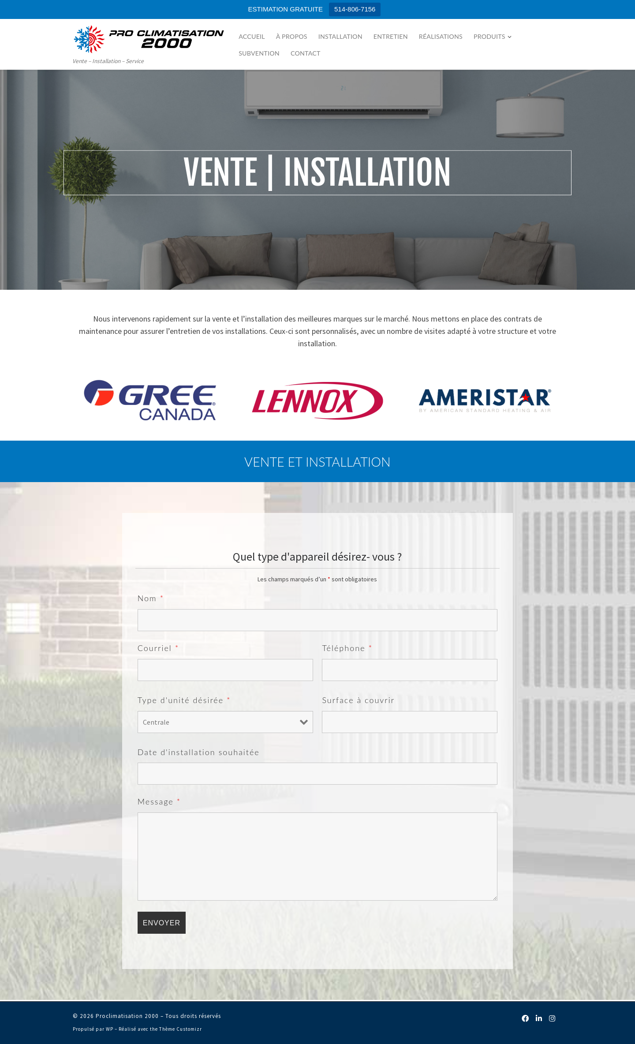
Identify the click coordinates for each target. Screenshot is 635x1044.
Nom (151, 598)
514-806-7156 (354, 9)
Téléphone (347, 648)
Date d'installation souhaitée (199, 752)
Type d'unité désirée (184, 700)
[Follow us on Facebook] (534, 1018)
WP (109, 1029)
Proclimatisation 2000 (127, 1016)
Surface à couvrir (358, 700)
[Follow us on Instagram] (554, 1018)
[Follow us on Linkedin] (544, 1018)
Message (159, 801)
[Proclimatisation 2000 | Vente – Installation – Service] (149, 38)
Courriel (158, 648)
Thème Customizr (180, 1029)
